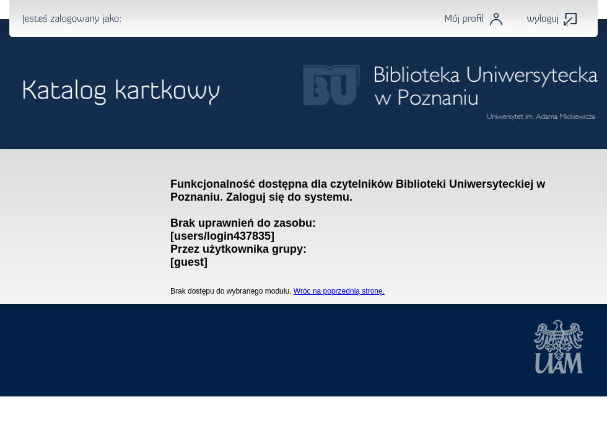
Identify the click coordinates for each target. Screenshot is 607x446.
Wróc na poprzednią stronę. (339, 291)
